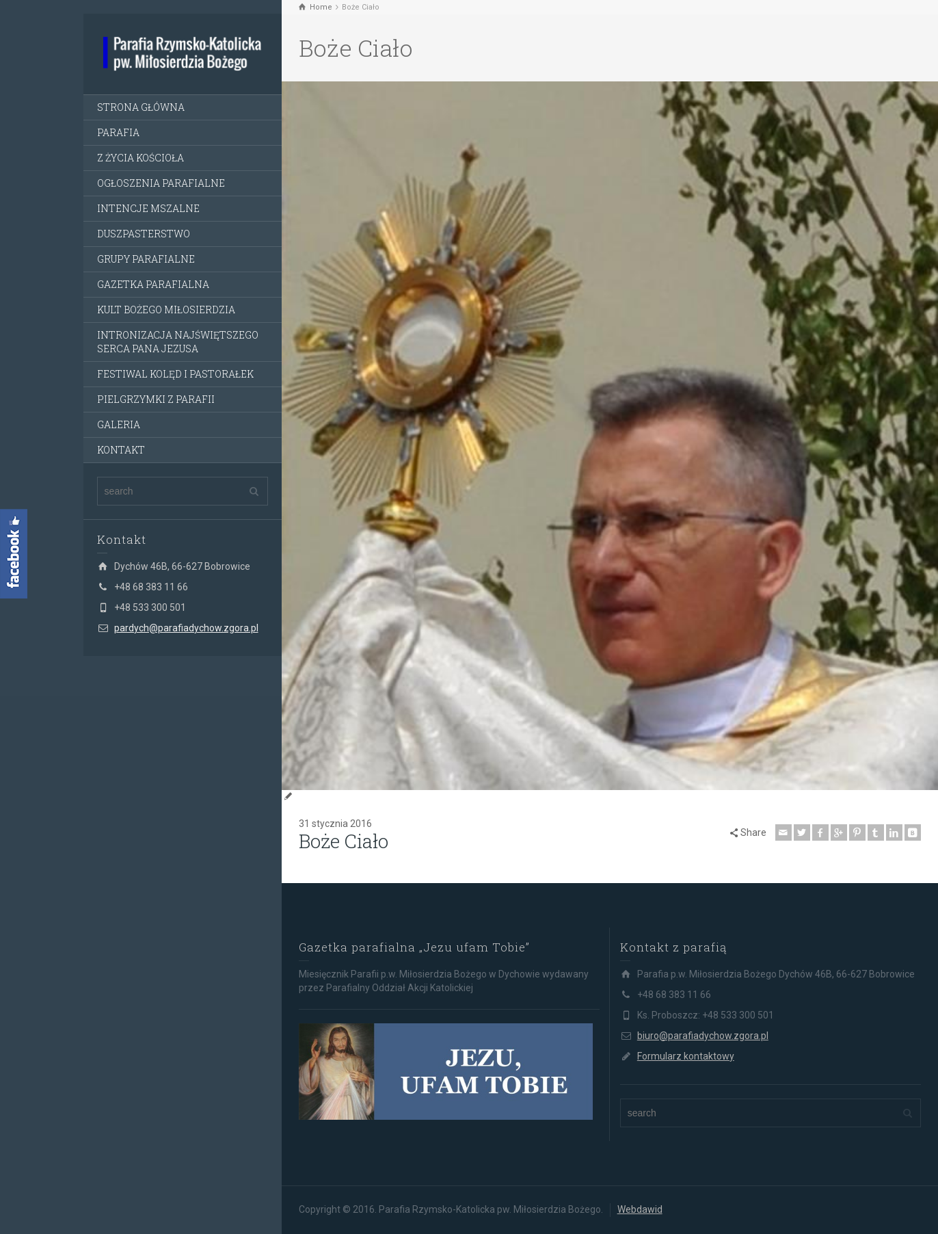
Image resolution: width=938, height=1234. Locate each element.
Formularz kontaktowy (685, 1056)
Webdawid (639, 1209)
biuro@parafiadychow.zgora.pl (702, 1035)
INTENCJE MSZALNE (148, 208)
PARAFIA (118, 132)
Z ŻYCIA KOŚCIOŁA (140, 157)
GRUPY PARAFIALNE (146, 258)
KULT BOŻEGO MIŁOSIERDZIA (166, 309)
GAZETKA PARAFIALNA (153, 284)
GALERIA (118, 424)
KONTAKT (121, 449)
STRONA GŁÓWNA (141, 107)
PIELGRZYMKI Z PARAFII (156, 399)
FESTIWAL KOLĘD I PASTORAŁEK (175, 373)
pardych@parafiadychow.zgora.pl (186, 627)
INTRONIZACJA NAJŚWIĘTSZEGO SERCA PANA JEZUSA (177, 341)
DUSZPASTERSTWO (143, 233)
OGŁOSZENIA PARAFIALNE (161, 182)
